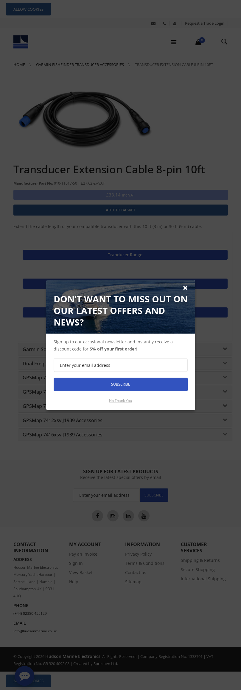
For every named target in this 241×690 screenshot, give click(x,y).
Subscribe (120, 384)
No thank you (120, 400)
